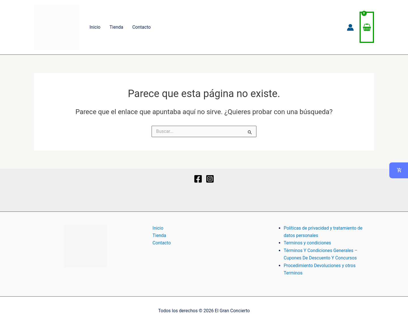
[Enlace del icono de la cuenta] (350, 27)
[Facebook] (198, 179)
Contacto (141, 27)
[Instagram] (210, 179)
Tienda (116, 27)
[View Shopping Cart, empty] (367, 27)
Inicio (95, 27)
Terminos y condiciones (308, 243)
